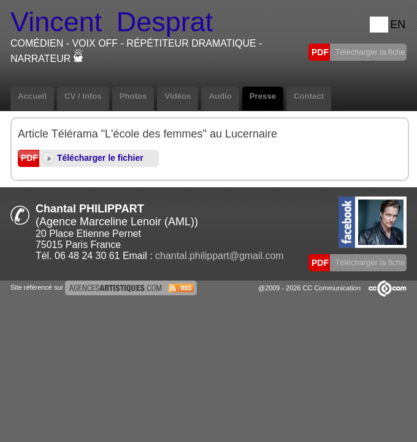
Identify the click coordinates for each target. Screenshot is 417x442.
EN (397, 24)
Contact (309, 96)
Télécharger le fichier (92, 158)
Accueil (32, 96)
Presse (263, 96)
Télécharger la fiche (369, 51)
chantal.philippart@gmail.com (219, 255)
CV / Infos (83, 96)
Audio (219, 96)
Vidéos (177, 96)
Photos (133, 96)
